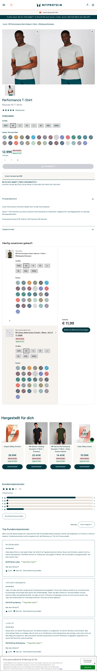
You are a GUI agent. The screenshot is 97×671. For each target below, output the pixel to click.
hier (61, 669)
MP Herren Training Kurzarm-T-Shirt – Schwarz (36, 449)
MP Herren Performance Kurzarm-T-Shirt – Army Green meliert (60, 449)
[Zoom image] (37, 31)
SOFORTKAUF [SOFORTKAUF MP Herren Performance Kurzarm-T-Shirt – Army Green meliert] (60, 467)
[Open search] (11, 5)
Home (5, 24)
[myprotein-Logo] (49, 5)
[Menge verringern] (5, 160)
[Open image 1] (10, 90)
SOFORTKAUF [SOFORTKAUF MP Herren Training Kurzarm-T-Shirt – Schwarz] (36, 467)
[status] (11, 160)
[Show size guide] (48, 116)
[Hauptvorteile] (48, 229)
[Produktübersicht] (48, 199)
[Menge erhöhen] (17, 160)
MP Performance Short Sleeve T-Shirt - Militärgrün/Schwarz (31, 24)
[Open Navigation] (3, 5)
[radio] (5, 125)
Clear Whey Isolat (84, 447)
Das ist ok (88, 667)
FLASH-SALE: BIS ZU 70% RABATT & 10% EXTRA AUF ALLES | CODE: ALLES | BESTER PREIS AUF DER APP (48, 17)
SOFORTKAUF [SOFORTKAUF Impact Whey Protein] (12, 467)
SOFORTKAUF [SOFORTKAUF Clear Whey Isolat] (85, 467)
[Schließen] (94, 663)
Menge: (6, 155)
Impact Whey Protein (12, 447)
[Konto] (88, 5)
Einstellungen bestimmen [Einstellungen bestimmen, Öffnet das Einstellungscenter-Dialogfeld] (88, 661)
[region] (48, 663)
